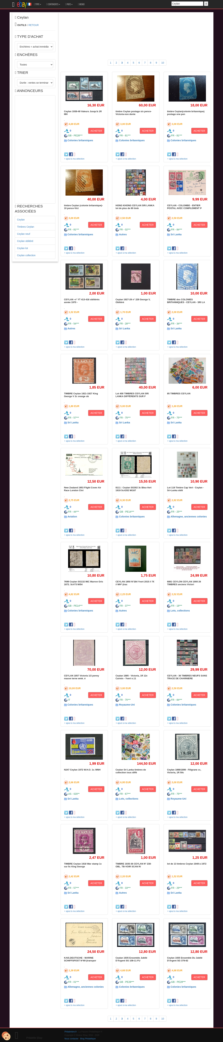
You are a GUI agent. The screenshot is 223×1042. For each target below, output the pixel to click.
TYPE (37, 4)
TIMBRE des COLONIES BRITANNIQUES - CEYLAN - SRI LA (186, 301)
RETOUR (33, 25)
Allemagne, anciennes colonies (189, 516)
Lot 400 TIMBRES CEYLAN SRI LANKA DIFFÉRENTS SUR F (132, 395)
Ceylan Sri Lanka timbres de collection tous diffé (131, 771)
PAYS (69, 4)
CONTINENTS (53, 4)
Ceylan (21, 219)
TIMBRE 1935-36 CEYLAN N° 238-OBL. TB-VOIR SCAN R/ (133, 865)
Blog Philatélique (88, 1038)
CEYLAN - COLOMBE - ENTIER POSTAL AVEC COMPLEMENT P (184, 207)
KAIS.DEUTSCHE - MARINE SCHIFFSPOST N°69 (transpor (80, 959)
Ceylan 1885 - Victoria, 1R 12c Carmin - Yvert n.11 (131, 677)
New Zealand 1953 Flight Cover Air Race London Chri (82, 489)
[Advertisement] (35, 149)
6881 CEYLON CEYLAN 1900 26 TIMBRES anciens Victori (184, 583)
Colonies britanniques (80, 140)
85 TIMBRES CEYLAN (178, 393)
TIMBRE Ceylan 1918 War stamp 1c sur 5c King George (83, 865)
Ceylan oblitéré (25, 241)
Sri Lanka (176, 234)
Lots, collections (180, 610)
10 (162, 62)
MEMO (81, 4)
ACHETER (96, 130)
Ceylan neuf (23, 234)
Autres (123, 234)
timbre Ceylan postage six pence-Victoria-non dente (134, 112)
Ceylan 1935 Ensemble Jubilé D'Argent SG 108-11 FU (131, 959)
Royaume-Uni (127, 704)
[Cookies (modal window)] (6, 1036)
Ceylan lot (22, 248)
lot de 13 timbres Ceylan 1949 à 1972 (186, 863)
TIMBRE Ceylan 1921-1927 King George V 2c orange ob (81, 395)
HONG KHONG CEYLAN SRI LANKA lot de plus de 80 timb (135, 207)
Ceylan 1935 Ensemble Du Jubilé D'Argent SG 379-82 (184, 959)
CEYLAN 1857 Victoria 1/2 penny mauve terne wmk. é (81, 677)
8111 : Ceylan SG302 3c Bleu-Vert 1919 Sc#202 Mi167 (133, 489)
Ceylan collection (26, 255)
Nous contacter (71, 1038)
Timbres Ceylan (25, 226)
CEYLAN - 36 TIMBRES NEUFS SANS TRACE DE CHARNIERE (187, 677)
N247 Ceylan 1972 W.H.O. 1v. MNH (82, 769)
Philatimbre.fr (70, 1032)
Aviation (72, 516)
